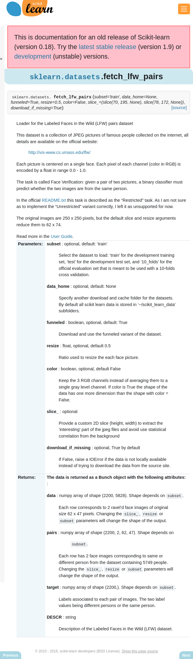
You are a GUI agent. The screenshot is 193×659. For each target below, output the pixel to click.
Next (186, 655)
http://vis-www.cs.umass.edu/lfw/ (59, 152)
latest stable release (107, 47)
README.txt (54, 200)
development (32, 56)
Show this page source (140, 649)
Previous (10, 655)
